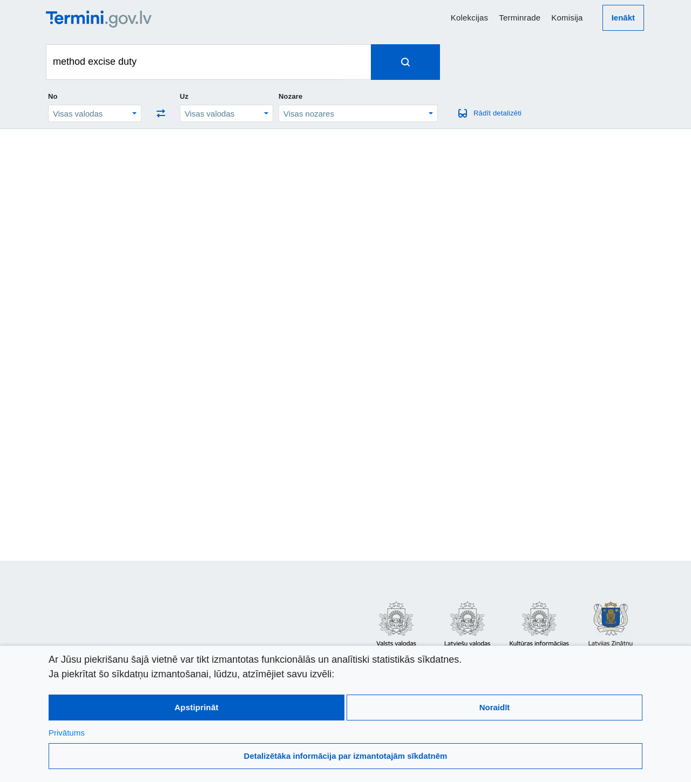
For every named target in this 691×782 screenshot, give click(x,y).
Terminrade (519, 17)
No (53, 96)
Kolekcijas (470, 17)
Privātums (67, 732)
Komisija (566, 17)
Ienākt (623, 17)
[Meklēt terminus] (194, 62)
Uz (184, 96)
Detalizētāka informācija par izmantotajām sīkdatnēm (346, 755)
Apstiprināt (196, 707)
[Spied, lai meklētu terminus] (405, 62)
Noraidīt (494, 707)
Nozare (291, 96)
